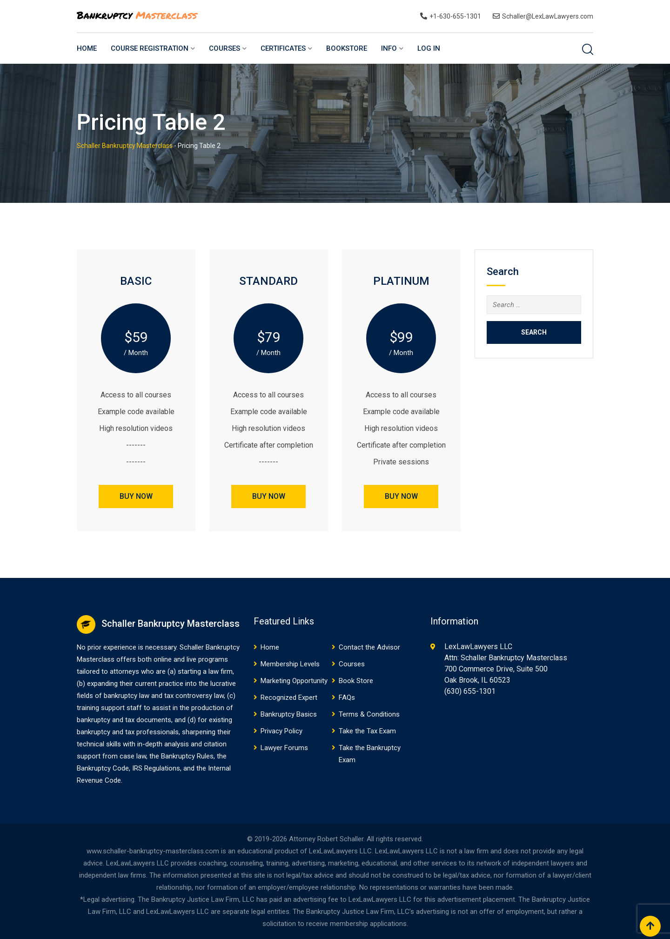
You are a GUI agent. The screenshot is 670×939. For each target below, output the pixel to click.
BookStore (346, 48)
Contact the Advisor (369, 647)
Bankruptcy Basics (289, 714)
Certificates (283, 48)
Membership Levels (290, 664)
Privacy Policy (281, 731)
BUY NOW (136, 496)
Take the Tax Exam (367, 731)
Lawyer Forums (284, 748)
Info (389, 48)
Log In (428, 48)
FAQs (347, 697)
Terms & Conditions (369, 714)
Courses (224, 48)
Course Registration (149, 48)
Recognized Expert (289, 697)
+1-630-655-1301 (455, 16)
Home (87, 48)
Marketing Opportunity (294, 681)
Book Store (356, 681)
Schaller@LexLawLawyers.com (547, 16)
